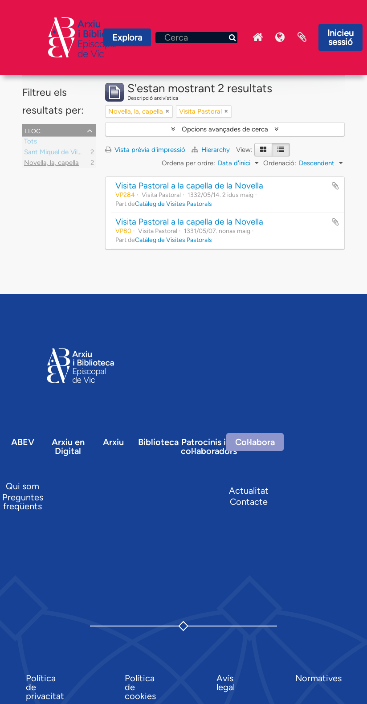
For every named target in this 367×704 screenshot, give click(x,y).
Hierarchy (212, 150)
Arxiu (113, 442)
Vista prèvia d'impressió (145, 150)
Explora (127, 37)
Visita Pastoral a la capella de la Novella (189, 185)
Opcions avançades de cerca (225, 129)
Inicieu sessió (340, 37)
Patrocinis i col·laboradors (209, 446)
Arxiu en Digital (68, 446)
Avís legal (225, 682)
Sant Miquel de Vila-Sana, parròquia (77, 153)
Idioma (280, 37)
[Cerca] (196, 37)
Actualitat (249, 490)
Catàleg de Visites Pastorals (173, 203)
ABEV (22, 442)
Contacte (249, 501)
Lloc (33, 130)
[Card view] (263, 149)
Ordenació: (279, 163)
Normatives (318, 678)
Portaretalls (302, 37)
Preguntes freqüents (22, 502)
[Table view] (281, 149)
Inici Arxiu (257, 37)
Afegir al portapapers (335, 185)
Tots (30, 143)
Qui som (22, 486)
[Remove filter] (167, 111)
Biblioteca (158, 442)
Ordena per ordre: (188, 163)
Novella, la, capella (51, 164)
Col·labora (255, 442)
